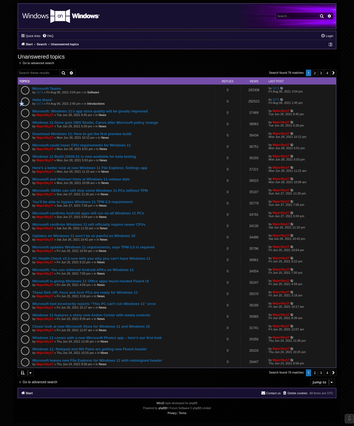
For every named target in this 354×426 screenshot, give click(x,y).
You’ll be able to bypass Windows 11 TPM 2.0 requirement (82, 202)
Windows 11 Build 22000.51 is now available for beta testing (84, 156)
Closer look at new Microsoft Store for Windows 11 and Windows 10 (91, 326)
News (102, 115)
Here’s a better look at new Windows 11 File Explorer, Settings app (89, 168)
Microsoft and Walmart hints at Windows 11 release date (81, 179)
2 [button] (315, 72)
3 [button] (321, 72)
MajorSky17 (45, 115)
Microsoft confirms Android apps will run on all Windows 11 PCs (88, 213)
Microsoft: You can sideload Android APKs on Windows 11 (83, 270)
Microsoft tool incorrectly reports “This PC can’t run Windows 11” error (94, 304)
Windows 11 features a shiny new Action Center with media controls (91, 315)
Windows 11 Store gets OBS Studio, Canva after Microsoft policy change (95, 122)
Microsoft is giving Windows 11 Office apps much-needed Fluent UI (90, 281)
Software (93, 92)
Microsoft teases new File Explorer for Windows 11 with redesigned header (97, 360)
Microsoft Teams (46, 88)
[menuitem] (47, 36)
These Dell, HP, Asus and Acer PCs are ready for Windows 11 (85, 292)
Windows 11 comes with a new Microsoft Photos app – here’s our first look (97, 338)
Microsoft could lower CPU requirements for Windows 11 (81, 145)
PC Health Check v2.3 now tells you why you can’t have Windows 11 (91, 258)
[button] (333, 73)
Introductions (96, 103)
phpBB (162, 408)
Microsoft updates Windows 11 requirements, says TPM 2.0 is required (93, 247)
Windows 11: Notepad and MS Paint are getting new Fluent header (89, 349)
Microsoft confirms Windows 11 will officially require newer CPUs (89, 224)
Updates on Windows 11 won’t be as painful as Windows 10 (83, 236)
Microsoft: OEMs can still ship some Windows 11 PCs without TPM (90, 190)
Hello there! (42, 100)
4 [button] (327, 72)
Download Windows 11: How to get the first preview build (81, 134)
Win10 (160, 403)
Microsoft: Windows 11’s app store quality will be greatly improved (90, 111)
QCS (40, 92)
